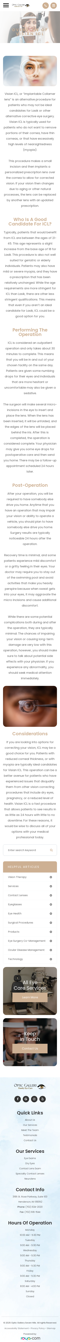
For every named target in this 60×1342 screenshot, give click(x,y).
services (13, 886)
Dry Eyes (30, 1163)
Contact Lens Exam (30, 1168)
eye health (14, 913)
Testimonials (30, 1135)
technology (15, 959)
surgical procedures (20, 922)
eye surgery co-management (27, 941)
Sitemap (51, 1328)
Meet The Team (30, 1130)
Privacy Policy (38, 1328)
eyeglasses (15, 904)
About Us (30, 1119)
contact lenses (18, 895)
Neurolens (30, 1178)
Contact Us (30, 1048)
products (13, 932)
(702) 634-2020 (34, 1206)
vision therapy (17, 877)
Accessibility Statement (16, 1328)
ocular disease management (26, 950)
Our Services (30, 1125)
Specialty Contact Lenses (30, 1173)
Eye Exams (30, 1158)
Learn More (30, 997)
